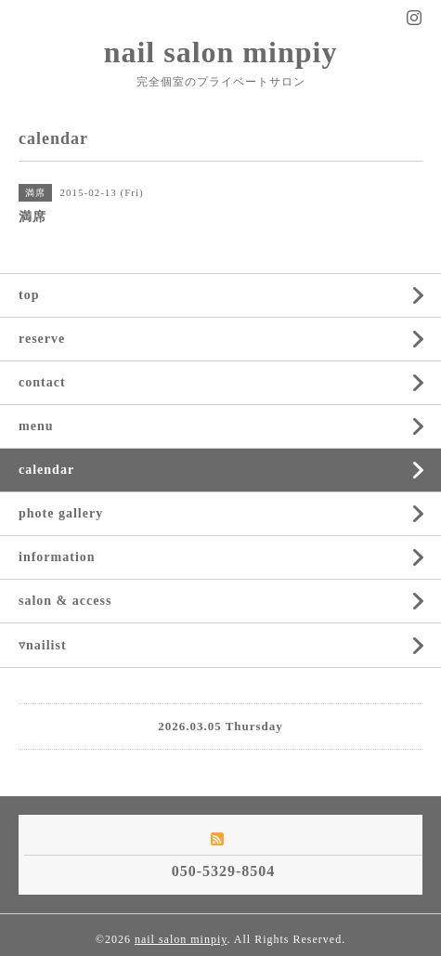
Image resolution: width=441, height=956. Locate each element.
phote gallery (61, 513)
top (29, 295)
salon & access (65, 601)
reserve (42, 339)
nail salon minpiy (221, 52)
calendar (46, 470)
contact (42, 382)
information (57, 557)
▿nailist (43, 645)
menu (36, 426)
